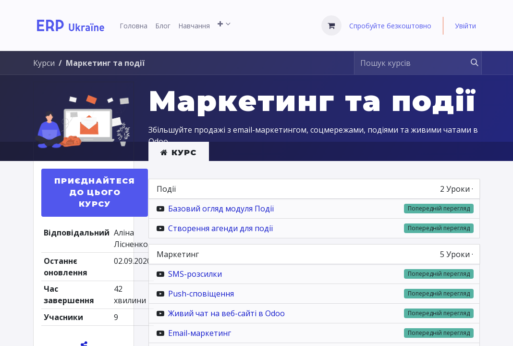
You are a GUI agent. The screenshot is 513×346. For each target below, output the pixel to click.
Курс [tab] (178, 152)
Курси (44, 63)
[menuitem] (133, 26)
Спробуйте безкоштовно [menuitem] (390, 25)
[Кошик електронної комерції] (331, 25)
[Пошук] (470, 62)
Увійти (465, 25)
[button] (94, 193)
